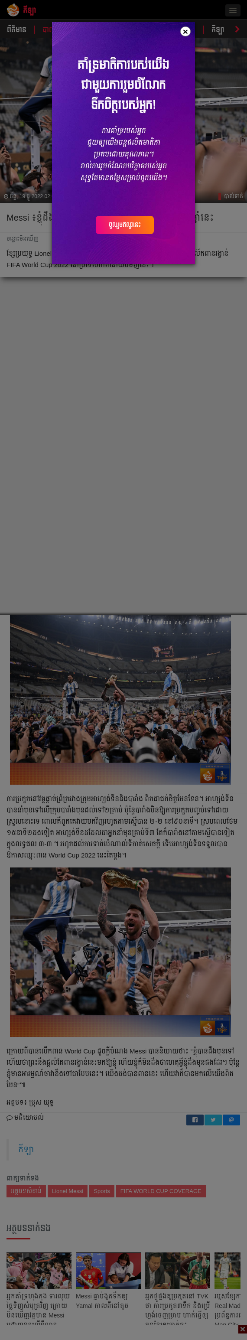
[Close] (185, 31)
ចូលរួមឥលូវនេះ (125, 224)
